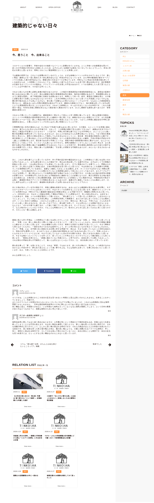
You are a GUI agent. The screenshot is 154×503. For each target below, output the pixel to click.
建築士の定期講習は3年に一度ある (59, 436)
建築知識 (126, 100)
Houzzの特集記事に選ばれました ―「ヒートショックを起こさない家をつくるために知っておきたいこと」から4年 (139, 136)
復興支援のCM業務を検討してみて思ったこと (94, 437)
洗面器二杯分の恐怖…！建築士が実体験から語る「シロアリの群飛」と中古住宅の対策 (94, 398)
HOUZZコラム (129, 61)
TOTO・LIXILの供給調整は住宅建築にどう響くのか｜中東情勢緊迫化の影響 (27, 437)
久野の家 (126, 71)
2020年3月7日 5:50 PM (27, 317)
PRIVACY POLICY (142, 501)
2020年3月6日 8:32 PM (27, 293)
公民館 (125, 80)
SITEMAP (130, 501)
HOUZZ (22, 194)
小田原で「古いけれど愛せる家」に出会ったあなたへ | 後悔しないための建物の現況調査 (61, 398)
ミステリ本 (127, 66)
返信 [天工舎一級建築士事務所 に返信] (109, 335)
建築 (15, 49)
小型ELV (126, 90)
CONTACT (120, 501)
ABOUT (66, 501)
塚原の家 (126, 85)
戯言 (124, 105)
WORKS (74, 501)
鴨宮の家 (126, 114)
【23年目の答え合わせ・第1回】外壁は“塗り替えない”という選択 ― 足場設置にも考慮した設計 (27, 398)
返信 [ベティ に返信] (109, 311)
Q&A (93, 501)
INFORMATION (109, 501)
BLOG (100, 501)
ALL (124, 56)
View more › (28, 406)
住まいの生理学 (129, 76)
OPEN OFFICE (84, 501)
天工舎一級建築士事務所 (29, 315)
